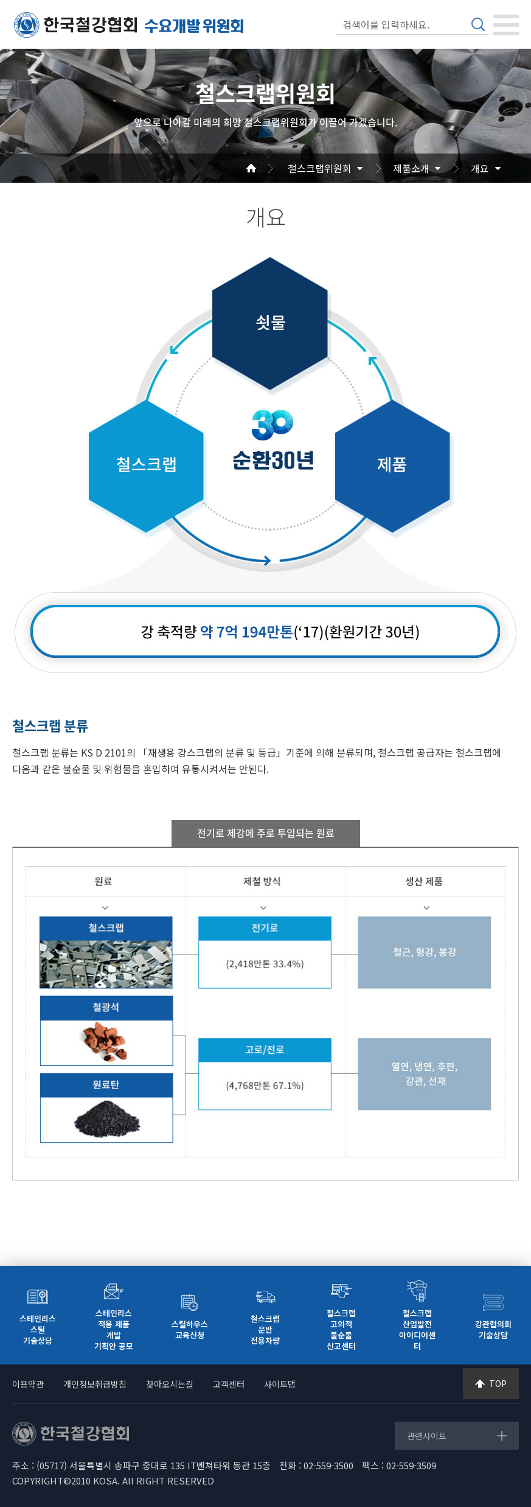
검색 (478, 24)
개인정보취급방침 (95, 1384)
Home (265, 168)
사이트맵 (280, 1384)
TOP (498, 1383)
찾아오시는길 (169, 1384)
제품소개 (411, 168)
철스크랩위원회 (320, 168)
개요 (480, 168)
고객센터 (229, 1384)
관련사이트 (426, 1436)
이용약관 (28, 1384)
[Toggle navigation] (506, 25)
